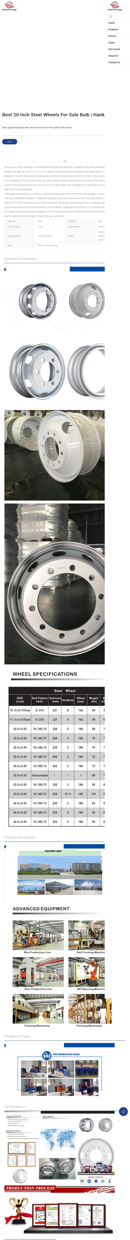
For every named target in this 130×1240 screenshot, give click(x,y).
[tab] (65, 160)
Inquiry (9, 141)
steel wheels (36, 171)
